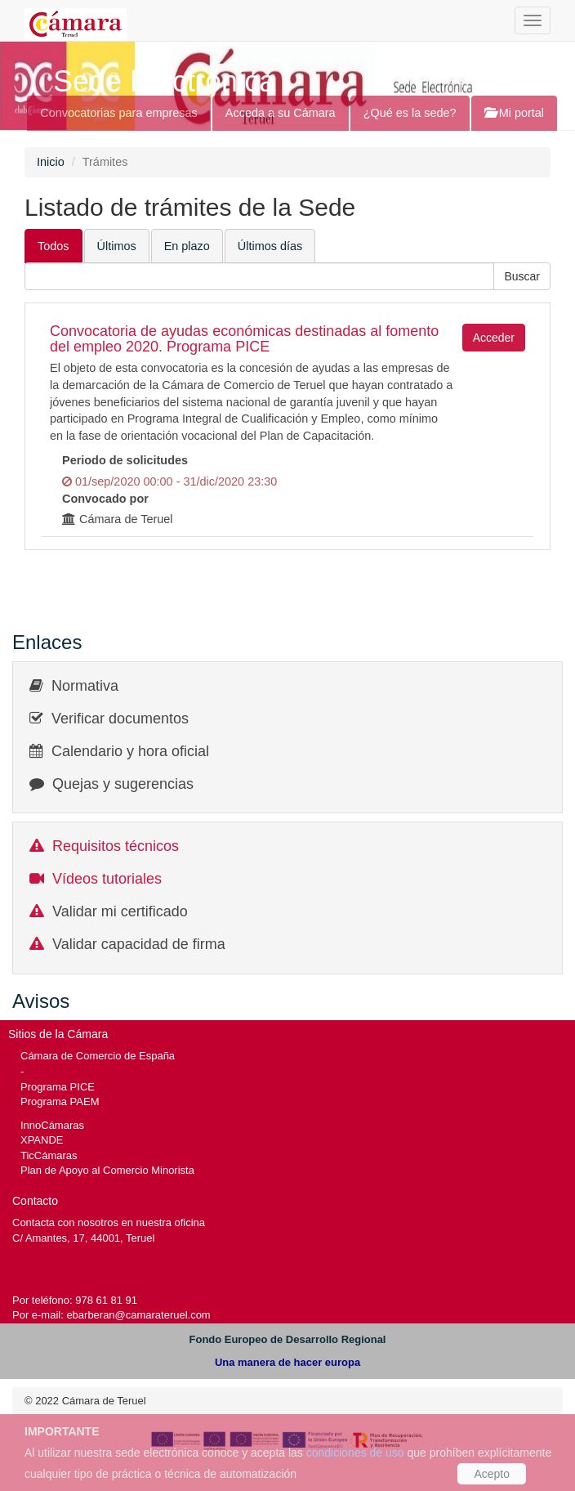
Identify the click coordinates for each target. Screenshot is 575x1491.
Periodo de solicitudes (125, 460)
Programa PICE (57, 1087)
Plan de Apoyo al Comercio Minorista (107, 1170)
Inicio (51, 161)
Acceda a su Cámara (280, 112)
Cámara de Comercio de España (97, 1056)
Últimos (116, 246)
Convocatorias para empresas (119, 112)
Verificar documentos (120, 718)
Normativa (84, 686)
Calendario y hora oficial (130, 751)
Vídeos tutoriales (107, 879)
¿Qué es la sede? (410, 112)
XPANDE (41, 1140)
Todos (53, 246)
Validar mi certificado (120, 911)
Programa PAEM (59, 1101)
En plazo (187, 246)
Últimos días (270, 246)
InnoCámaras (52, 1125)
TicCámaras (49, 1155)
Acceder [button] (494, 337)
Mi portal (514, 112)
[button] (521, 276)
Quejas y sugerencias (123, 784)
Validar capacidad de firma (138, 944)
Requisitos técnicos (115, 846)
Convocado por (105, 498)
